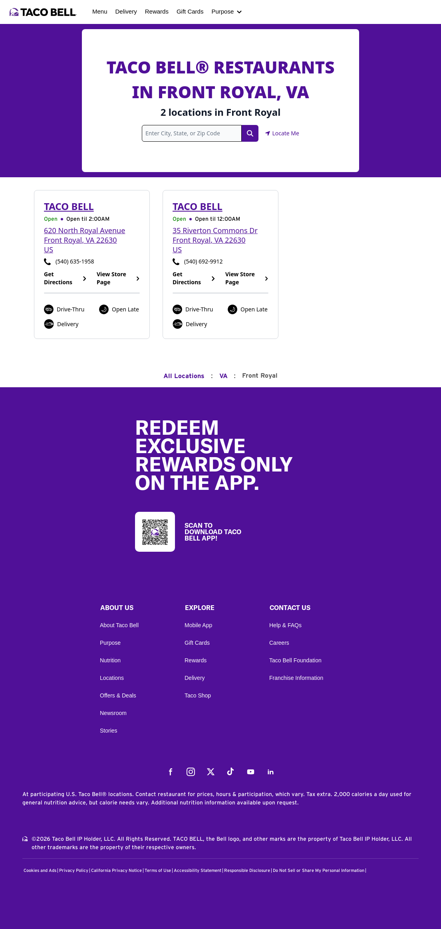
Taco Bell (69, 206)
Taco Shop (198, 695)
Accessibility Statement (197, 870)
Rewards (157, 11)
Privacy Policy (73, 870)
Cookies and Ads (40, 870)
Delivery (126, 11)
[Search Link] (250, 133)
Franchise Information (296, 678)
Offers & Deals (118, 695)
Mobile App (198, 625)
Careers (279, 643)
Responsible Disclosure (247, 870)
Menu (99, 11)
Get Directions (65, 278)
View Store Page (118, 278)
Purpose (222, 11)
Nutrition (110, 660)
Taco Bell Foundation (295, 660)
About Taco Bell (119, 625)
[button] (136, 609)
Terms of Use (158, 870)
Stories (108, 730)
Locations (112, 678)
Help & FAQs (285, 625)
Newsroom (113, 713)
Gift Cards (190, 11)
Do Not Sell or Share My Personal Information (318, 870)
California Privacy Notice (116, 870)
